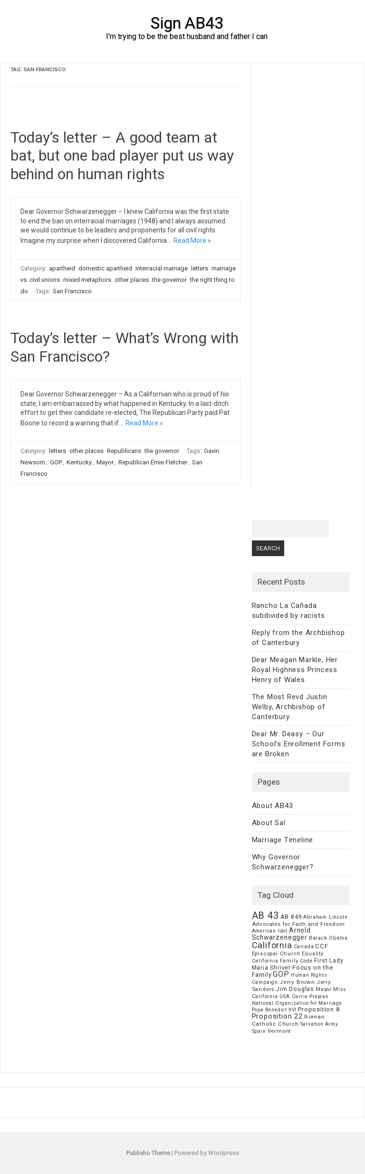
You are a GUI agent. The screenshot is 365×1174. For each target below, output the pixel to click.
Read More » (192, 240)
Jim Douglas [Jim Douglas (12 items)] (295, 988)
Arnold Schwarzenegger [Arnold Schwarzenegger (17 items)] (281, 933)
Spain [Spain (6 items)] (259, 1031)
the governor (169, 279)
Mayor (105, 462)
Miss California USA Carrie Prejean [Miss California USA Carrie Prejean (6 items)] (299, 993)
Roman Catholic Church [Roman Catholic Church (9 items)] (288, 1020)
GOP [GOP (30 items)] (281, 974)
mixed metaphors (87, 279)
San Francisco (72, 291)
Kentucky (79, 462)
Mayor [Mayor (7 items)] (324, 989)
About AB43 (272, 805)
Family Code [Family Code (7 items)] (296, 961)
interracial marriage (161, 268)
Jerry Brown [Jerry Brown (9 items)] (297, 982)
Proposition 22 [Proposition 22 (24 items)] (277, 1016)
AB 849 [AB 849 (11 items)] (291, 916)
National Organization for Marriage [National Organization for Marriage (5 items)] (297, 1003)
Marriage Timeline (283, 840)
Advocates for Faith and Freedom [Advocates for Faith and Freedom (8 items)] (298, 924)
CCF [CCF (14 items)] (321, 946)
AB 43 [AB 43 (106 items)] (265, 915)
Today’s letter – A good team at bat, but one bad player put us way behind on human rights (122, 155)
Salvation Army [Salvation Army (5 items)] (319, 1024)
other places (132, 279)
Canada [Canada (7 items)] (304, 946)
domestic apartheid (105, 268)
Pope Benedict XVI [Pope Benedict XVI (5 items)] (274, 1009)
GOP (56, 462)
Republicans (124, 450)
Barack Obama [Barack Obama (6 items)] (328, 938)
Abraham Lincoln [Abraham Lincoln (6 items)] (325, 917)
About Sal (269, 822)
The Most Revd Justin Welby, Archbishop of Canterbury (289, 707)
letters (199, 268)
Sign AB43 (187, 22)
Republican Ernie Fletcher (152, 462)
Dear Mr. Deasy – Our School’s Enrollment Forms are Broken (299, 744)
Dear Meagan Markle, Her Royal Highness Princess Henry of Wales (295, 669)
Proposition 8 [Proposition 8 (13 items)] (318, 1009)
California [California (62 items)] (272, 945)
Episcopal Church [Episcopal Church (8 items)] (276, 953)
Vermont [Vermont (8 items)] (279, 1031)
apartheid (62, 268)
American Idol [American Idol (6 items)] (270, 931)
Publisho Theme (148, 1152)
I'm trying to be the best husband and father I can (187, 36)
